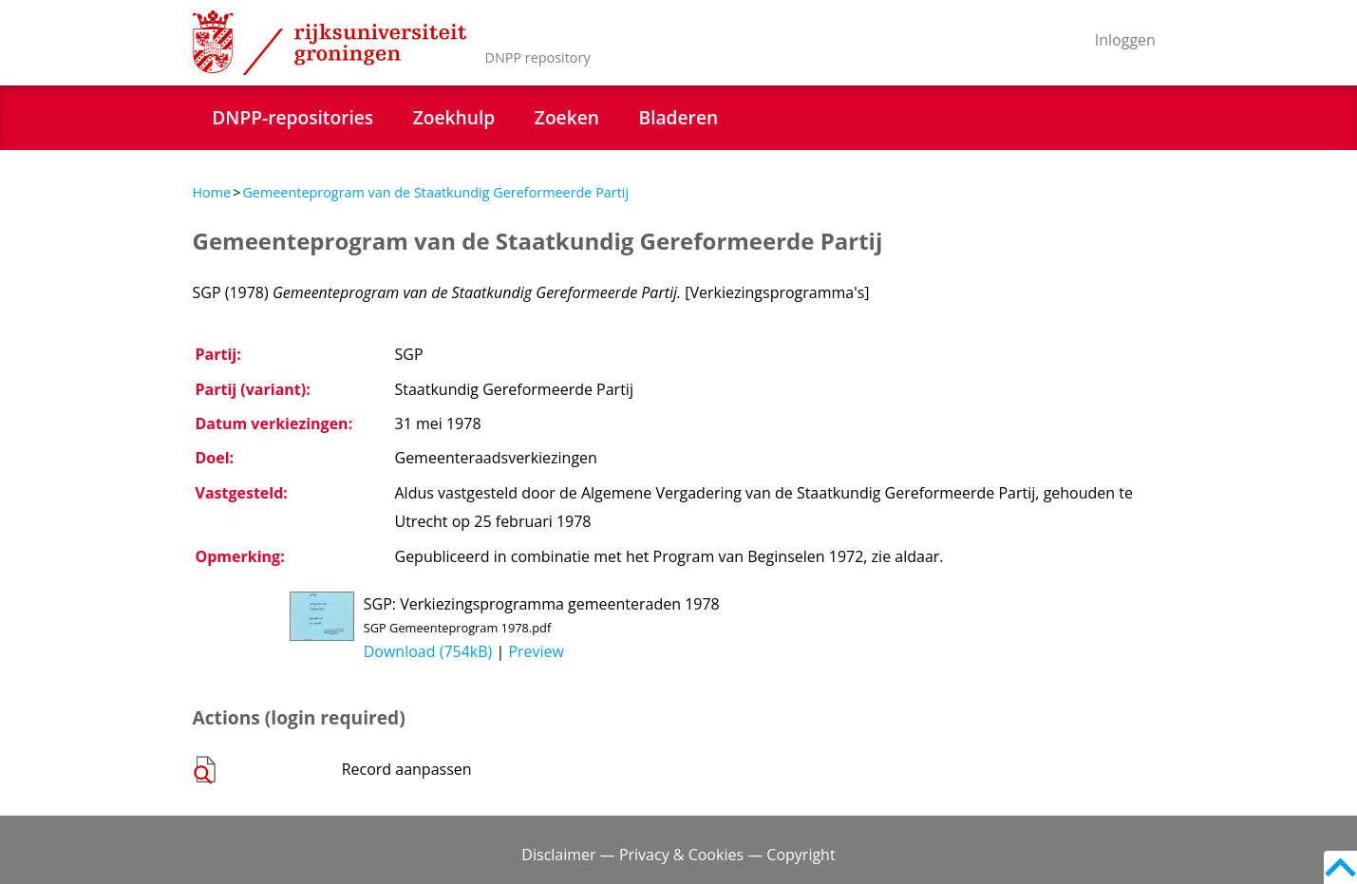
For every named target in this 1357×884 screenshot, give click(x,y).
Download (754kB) (428, 651)
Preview (536, 651)
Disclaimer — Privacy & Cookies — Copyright (678, 854)
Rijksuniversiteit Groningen (329, 42)
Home (212, 192)
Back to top (1340, 867)
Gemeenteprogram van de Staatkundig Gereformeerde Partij (435, 192)
